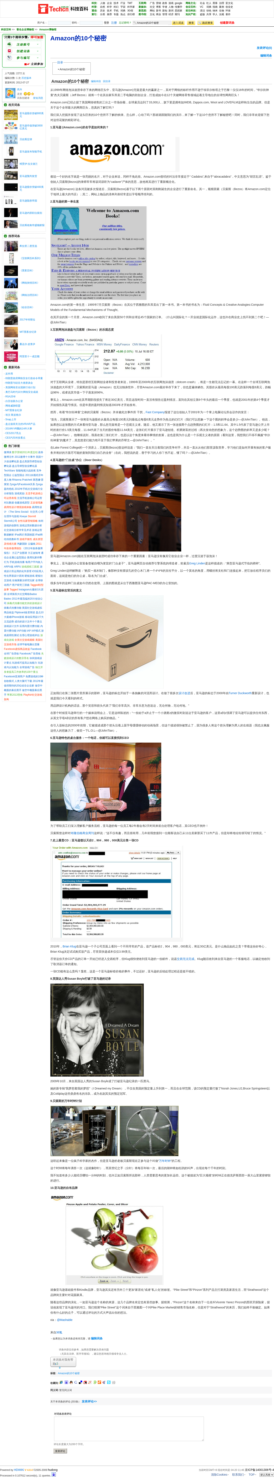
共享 (208, 14)
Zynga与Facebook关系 (22, 484)
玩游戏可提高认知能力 (24, 662)
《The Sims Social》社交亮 (22, 511)
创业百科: (191, 6)
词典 (122, 10)
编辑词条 (266, 55)
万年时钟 (165, 1160)
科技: (94, 3)
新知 (164, 10)
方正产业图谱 (19, 552)
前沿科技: (191, 10)
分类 (102, 14)
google (178, 3)
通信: (94, 10)
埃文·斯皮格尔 (13, 414)
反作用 (9, 373)
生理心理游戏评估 (30, 635)
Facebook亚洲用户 (14, 676)
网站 (152, 10)
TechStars (9, 470)
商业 (158, 14)
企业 (109, 3)
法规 (221, 14)
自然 (102, 6)
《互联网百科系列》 (31, 258)
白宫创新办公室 (14, 401)
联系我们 (238, 1474)
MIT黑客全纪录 (28, 331)
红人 (208, 3)
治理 (221, 3)
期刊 (177, 14)
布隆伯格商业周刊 (82, 833)
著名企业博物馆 (25, 29)
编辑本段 (96, 81)
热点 (122, 14)
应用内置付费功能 (30, 626)
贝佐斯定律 (26, 139)
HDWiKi (19, 1469)
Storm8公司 (10, 520)
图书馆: (143, 14)
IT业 (122, 3)
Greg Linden (197, 563)
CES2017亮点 (13, 433)
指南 (215, 6)
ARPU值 (8, 566)
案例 (221, 6)
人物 (102, 3)
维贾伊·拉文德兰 (29, 163)
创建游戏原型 (22, 502)
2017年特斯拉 (27, 319)
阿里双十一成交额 (30, 356)
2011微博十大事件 (25, 456)
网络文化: (191, 3)
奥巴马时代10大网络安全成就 (21, 392)
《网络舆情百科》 (30, 282)
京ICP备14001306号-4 (259, 1469)
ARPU (17, 566)
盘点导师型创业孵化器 (24, 466)
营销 (158, 3)
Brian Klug (69, 946)
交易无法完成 (185, 959)
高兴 (19, 89)
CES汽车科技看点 (15, 437)
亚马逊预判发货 (28, 176)
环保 (228, 10)
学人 (215, 14)
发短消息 (38, 97)
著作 (228, 14)
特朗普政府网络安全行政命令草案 (24, 378)
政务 (164, 3)
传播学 (178, 6)
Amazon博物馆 (47, 29)
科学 (109, 6)
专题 (116, 14)
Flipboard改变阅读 (25, 612)
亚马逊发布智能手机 (31, 151)
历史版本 (26, 78)
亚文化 (229, 3)
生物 (221, 10)
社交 (152, 6)
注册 (114, 22)
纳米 (215, 10)
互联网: (143, 3)
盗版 (202, 14)
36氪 (59, 1332)
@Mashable (65, 1320)
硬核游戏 (30, 575)
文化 (152, 14)
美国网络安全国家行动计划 (20, 387)
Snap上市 (10, 419)
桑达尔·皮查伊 (27, 344)
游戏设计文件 (11, 626)
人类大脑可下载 (23, 681)
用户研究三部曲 (21, 585)
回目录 (106, 81)
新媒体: (143, 6)
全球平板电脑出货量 (28, 644)
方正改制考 (34, 552)
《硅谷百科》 (27, 307)
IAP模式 (36, 630)
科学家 (131, 6)
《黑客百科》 (27, 270)
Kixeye (23, 516)
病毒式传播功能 (12, 607)
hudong (53, 1469)
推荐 (109, 14)
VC (201, 6)
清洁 (202, 10)
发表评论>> (89, 1401)
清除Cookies (219, 1474)
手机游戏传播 (17, 562)
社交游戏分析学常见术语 (17, 530)
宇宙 (122, 6)
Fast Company (155, 412)
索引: (94, 14)
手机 (116, 10)
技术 (116, 3)
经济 (171, 14)
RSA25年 (10, 396)
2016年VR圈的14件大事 (18, 428)
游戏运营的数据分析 (31, 525)
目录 (60, 62)
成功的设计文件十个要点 (28, 621)
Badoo (7, 598)
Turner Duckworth (240, 693)
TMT (130, 3)
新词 (171, 10)
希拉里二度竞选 (28, 246)
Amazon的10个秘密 (72, 69)
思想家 (178, 10)
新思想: (143, 10)
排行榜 (131, 14)
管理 (164, 14)
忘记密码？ (125, 22)
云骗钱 (31, 543)
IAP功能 (21, 630)
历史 (102, 10)
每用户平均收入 (34, 562)
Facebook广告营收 (30, 653)
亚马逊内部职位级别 (31, 212)
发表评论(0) (264, 47)
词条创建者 (23, 97)
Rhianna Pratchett (22, 479)
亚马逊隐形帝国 (28, 200)
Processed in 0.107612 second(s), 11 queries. (28, 1475)
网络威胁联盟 (12, 405)
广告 (152, 3)
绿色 (208, 10)
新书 (158, 10)
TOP (252, 1474)
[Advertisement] (130, 1372)
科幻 (116, 6)
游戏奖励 (20, 493)
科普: (94, 6)
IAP (29, 630)
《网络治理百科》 (30, 295)
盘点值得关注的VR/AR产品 (20, 424)
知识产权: (191, 14)
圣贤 (19, 94)
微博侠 (7, 452)
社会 (202, 3)
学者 (164, 6)
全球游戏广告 (27, 667)
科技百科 (6, 29)
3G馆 (130, 10)
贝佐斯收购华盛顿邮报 (32, 225)
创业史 (229, 6)
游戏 (171, 3)
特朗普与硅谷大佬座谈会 (19, 382)
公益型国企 (18, 475)
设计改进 (184, 693)
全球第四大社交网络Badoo (22, 594)
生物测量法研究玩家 (23, 580)
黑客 (215, 3)
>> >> (34, 29)
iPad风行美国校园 (25, 534)
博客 (158, 6)
